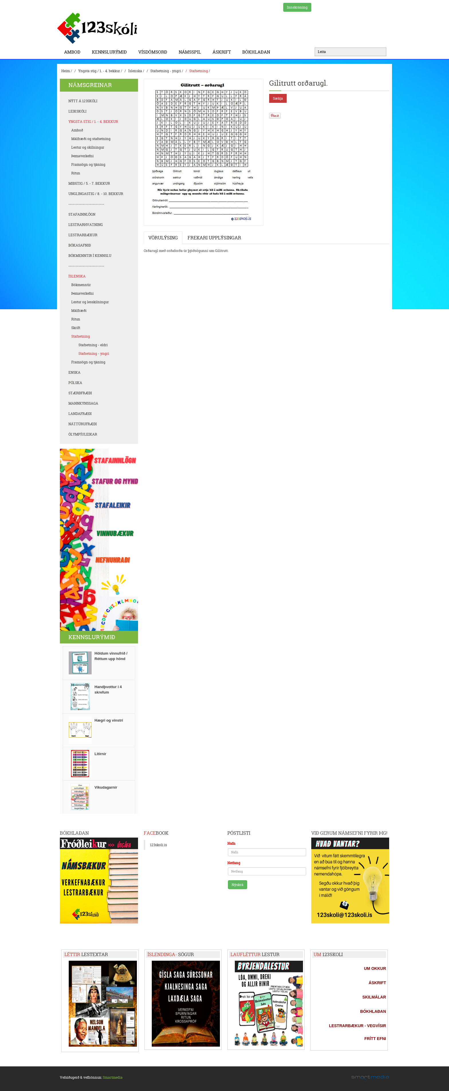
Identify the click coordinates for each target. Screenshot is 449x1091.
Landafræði (80, 413)
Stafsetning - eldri (93, 344)
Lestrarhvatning (85, 224)
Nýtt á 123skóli (82, 101)
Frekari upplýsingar (214, 238)
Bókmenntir (81, 284)
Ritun (75, 173)
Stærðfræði (80, 393)
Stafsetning (198, 70)
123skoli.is (158, 844)
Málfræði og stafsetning (91, 138)
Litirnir (100, 754)
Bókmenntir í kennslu (89, 255)
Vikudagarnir (105, 787)
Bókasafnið (79, 245)
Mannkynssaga (83, 403)
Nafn (231, 843)
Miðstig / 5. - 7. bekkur (89, 183)
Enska (74, 372)
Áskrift (223, 52)
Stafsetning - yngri (165, 70)
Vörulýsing (163, 238)
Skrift (75, 327)
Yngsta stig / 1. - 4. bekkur (99, 70)
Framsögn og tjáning (88, 164)
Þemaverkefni (82, 155)
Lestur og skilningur (87, 147)
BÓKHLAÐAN (256, 52)
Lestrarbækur (82, 235)
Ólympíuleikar (82, 434)
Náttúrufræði (82, 424)
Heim (65, 70)
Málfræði (78, 310)
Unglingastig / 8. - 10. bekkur (95, 193)
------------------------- (86, 204)
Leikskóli (77, 111)
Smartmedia (113, 1077)
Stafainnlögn (81, 214)
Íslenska (135, 70)
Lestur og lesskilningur (90, 302)
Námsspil (191, 52)
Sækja (278, 98)
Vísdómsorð (154, 52)
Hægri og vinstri (108, 720)
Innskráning (297, 7)
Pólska (75, 382)
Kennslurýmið (111, 52)
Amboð (73, 52)
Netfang (233, 862)
